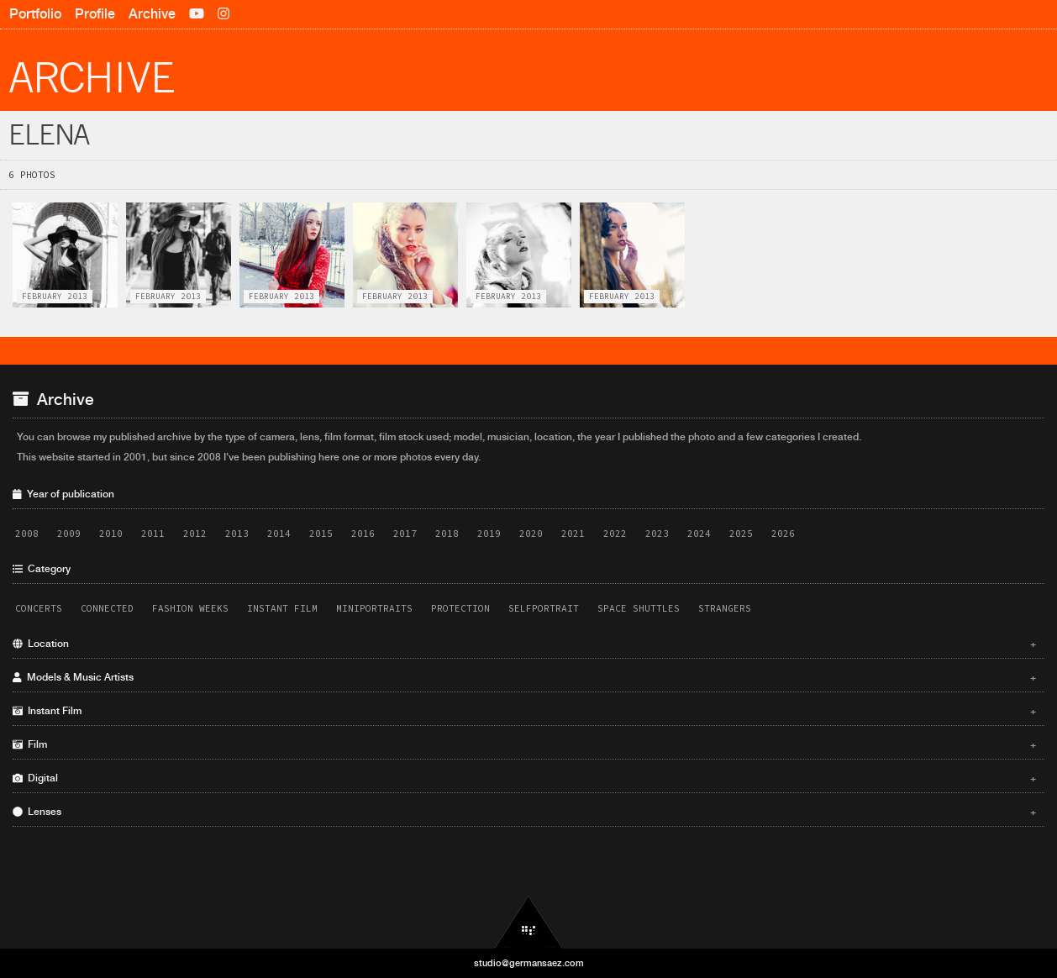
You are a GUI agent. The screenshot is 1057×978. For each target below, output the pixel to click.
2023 (657, 533)
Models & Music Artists (524, 677)
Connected (107, 608)
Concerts (38, 608)
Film (524, 744)
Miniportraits (374, 608)
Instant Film (282, 608)
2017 (405, 533)
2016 (363, 533)
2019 (489, 533)
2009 (69, 533)
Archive (152, 14)
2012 (195, 533)
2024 (699, 533)
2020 (531, 533)
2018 (447, 533)
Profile (95, 14)
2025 (741, 533)
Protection (460, 608)
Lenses (524, 812)
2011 (153, 533)
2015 (321, 533)
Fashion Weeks (190, 608)
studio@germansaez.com (529, 963)
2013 (237, 533)
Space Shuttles (638, 608)
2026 (783, 533)
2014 (279, 533)
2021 (573, 533)
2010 (111, 533)
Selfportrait (543, 608)
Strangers (724, 608)
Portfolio (35, 14)
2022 (615, 533)
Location (524, 643)
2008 (27, 533)
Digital (524, 778)
